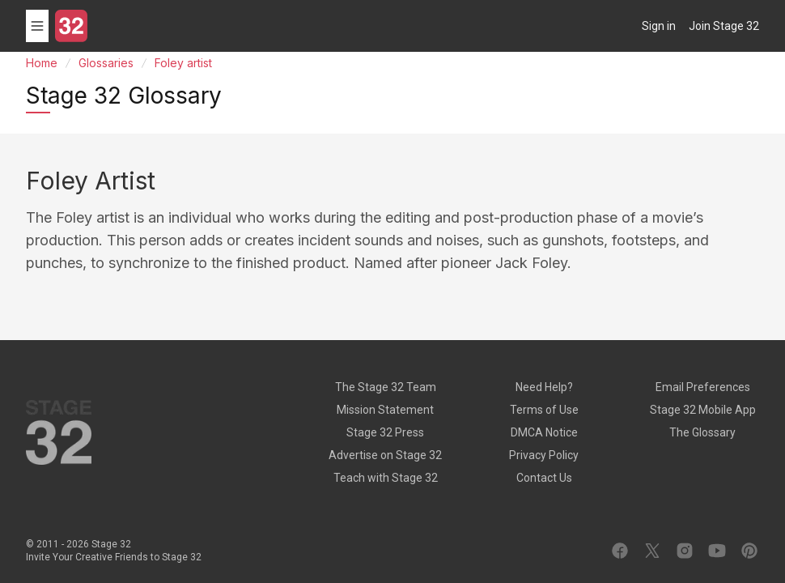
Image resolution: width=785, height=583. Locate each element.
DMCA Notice (544, 432)
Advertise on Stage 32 (385, 455)
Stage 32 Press (385, 432)
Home (41, 63)
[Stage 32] (71, 26)
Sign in (659, 25)
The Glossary (702, 432)
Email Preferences (703, 387)
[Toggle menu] (37, 26)
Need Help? (544, 387)
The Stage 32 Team (385, 387)
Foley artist (183, 63)
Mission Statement (385, 409)
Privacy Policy (544, 455)
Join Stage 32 (724, 25)
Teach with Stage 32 (385, 477)
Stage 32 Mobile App (703, 409)
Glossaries (106, 63)
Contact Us (544, 477)
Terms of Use (544, 409)
